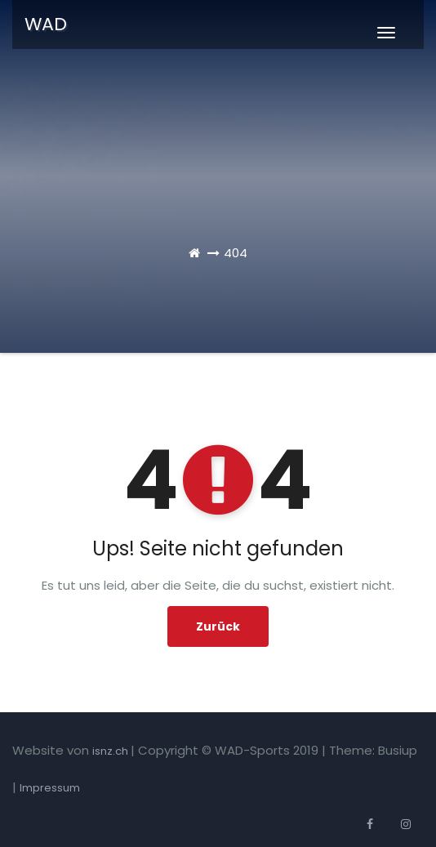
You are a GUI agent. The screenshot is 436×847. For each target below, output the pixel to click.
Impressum (50, 788)
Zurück (218, 626)
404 (235, 252)
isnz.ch (111, 751)
